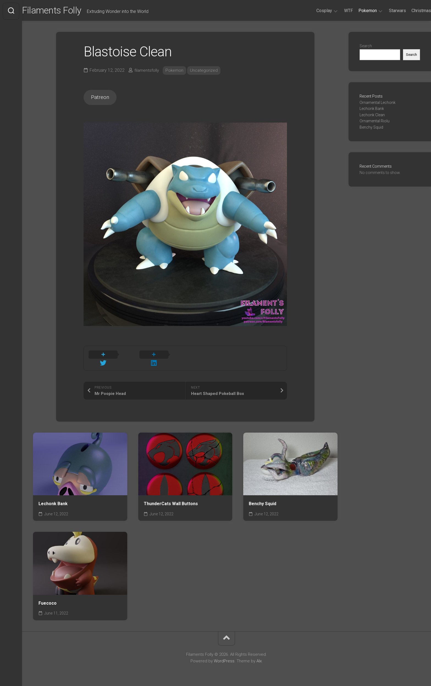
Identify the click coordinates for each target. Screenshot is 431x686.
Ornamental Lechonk (378, 104)
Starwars (386, 10)
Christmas (410, 10)
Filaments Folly (65, 11)
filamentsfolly (147, 71)
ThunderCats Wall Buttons (171, 500)
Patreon (102, 99)
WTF (337, 10)
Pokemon (356, 10)
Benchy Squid (262, 500)
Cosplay (313, 10)
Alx (259, 657)
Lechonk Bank (53, 500)
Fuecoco (47, 600)
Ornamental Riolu (374, 122)
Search (366, 47)
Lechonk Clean (372, 116)
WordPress (224, 657)
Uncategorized (206, 71)
